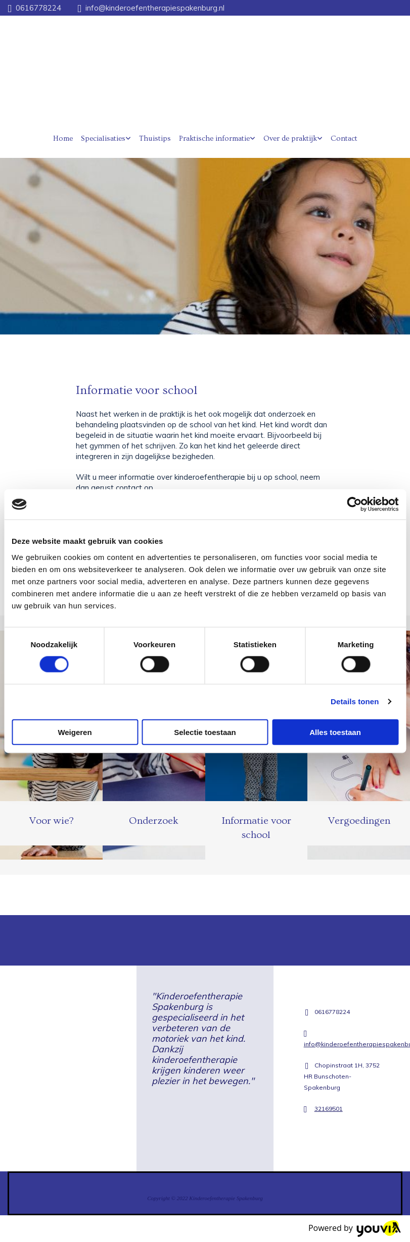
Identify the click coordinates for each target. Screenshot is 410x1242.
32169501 (328, 1108)
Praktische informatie (214, 138)
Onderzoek (153, 820)
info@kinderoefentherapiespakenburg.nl (154, 8)
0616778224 (38, 8)
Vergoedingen (359, 820)
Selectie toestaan (205, 731)
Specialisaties (103, 138)
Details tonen (355, 701)
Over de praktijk (290, 138)
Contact (344, 138)
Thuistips (155, 138)
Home (63, 138)
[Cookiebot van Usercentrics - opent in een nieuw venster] (354, 504)
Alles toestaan (335, 731)
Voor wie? (51, 820)
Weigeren (75, 731)
